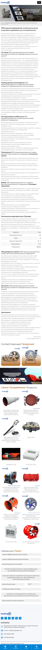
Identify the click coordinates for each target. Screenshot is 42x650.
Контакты (37, 647)
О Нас (26, 647)
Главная (2, 22)
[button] (38, 356)
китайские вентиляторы (11, 589)
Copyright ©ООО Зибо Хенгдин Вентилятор (12, 643)
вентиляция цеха (8, 584)
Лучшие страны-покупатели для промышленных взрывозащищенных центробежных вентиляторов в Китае (21, 577)
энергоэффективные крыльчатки (14, 554)
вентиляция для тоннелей (12, 564)
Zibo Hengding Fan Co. (15, 304)
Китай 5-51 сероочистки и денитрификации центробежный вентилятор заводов (21, 570)
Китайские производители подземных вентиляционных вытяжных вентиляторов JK (21, 595)
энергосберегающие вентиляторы (15, 559)
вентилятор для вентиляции (13, 600)
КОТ (29, 584)
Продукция (15, 647)
